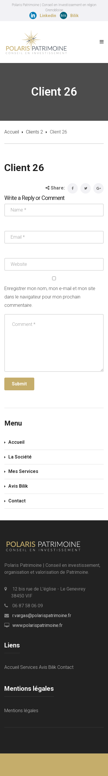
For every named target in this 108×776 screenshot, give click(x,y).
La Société (20, 457)
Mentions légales (21, 710)
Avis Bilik (18, 486)
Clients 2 (34, 132)
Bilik (74, 15)
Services (29, 667)
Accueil (11, 132)
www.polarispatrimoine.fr (37, 625)
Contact (17, 501)
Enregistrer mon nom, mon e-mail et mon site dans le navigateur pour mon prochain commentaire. (49, 297)
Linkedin (48, 15)
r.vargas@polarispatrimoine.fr (41, 615)
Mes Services (23, 471)
